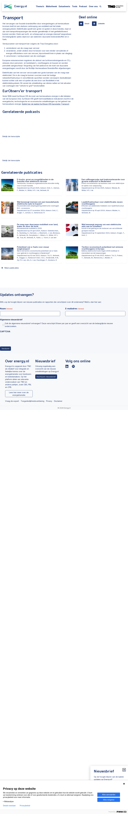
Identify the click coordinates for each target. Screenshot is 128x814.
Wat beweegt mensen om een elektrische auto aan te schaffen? (101, 225)
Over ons (93, 6)
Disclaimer (58, 401)
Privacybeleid (25, 806)
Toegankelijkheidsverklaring (32, 401)
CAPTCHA (5, 331)
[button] (85, 23)
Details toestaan (9, 806)
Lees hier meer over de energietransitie (19, 393)
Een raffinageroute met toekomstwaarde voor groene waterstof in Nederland (103, 180)
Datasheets (64, 6)
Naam (6, 308)
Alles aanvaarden (108, 795)
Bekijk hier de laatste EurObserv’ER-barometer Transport (45, 104)
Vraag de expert (12, 401)
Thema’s (40, 6)
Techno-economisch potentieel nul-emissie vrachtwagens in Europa (102, 248)
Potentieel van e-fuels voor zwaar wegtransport (33, 248)
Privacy (49, 401)
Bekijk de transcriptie (11, 136)
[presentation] (19, 339)
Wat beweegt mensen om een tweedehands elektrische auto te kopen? (38, 203)
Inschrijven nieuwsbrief (46, 377)
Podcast (83, 6)
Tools (74, 6)
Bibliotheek (51, 6)
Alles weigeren (108, 800)
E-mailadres (74, 308)
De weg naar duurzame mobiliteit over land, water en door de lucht (37, 225)
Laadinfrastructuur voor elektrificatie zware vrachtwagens (102, 203)
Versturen (6, 348)
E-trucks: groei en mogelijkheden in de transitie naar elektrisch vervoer (35, 180)
